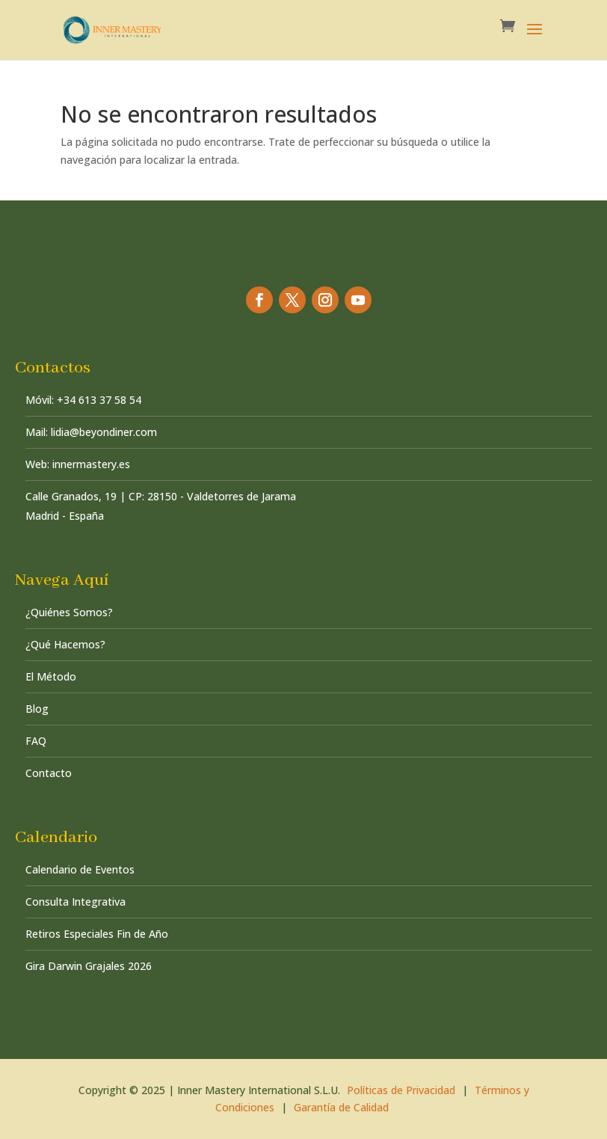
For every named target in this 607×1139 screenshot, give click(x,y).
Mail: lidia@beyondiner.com (91, 432)
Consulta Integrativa (75, 901)
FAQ (35, 741)
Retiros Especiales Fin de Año (96, 934)
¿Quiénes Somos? (69, 612)
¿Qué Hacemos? (65, 644)
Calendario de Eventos (80, 869)
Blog (37, 708)
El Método (50, 676)
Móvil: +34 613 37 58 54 (83, 400)
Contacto (48, 773)
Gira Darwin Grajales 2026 (88, 966)
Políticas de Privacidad (401, 1090)
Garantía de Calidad (341, 1107)
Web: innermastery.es (77, 464)
